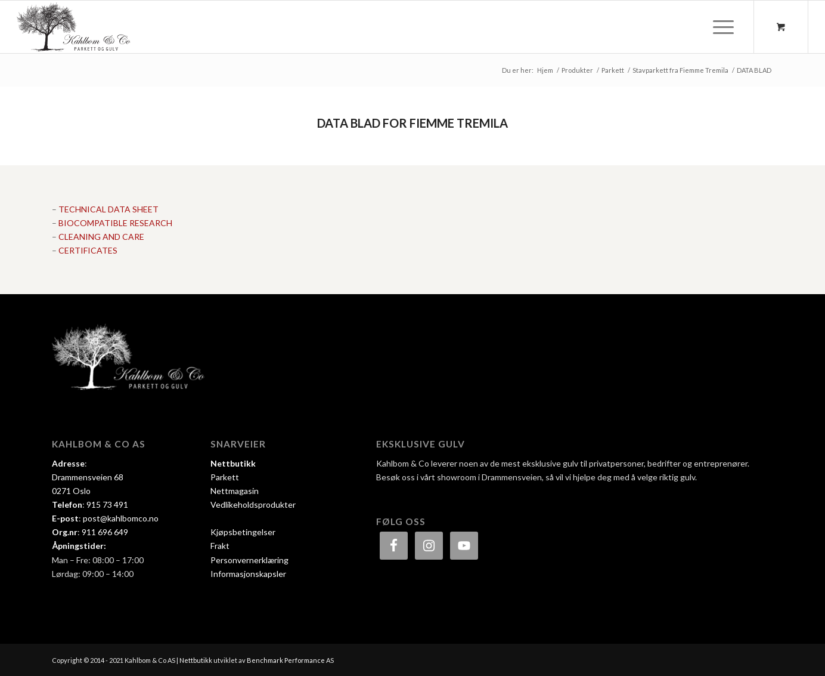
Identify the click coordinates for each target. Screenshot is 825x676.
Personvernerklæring (249, 560)
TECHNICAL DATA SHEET (108, 209)
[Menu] (719, 27)
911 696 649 (105, 532)
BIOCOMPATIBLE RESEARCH (115, 223)
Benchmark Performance (286, 660)
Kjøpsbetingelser (242, 532)
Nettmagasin (234, 491)
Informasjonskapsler (248, 574)
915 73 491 (107, 504)
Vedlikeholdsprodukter (253, 504)
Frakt (219, 546)
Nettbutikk (233, 463)
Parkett (224, 477)
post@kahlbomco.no (121, 518)
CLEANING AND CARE (101, 236)
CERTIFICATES (87, 250)
